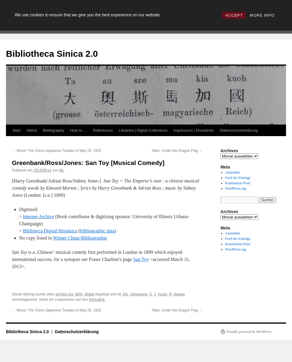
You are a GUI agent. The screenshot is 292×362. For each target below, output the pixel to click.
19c (125, 294)
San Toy (141, 259)
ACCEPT (234, 15)
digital (89, 294)
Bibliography (53, 130)
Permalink (97, 300)
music (162, 294)
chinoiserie (138, 294)
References (103, 130)
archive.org (64, 294)
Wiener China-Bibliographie (80, 237)
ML (61, 170)
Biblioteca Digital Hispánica (50, 230)
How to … (78, 130)
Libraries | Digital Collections (143, 130)
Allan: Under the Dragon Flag (177, 151)
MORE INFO (262, 15)
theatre (179, 294)
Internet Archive (38, 216)
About (32, 130)
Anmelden (232, 172)
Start (17, 130)
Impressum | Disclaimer (193, 130)
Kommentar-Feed (237, 183)
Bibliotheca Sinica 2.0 (52, 54)
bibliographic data (97, 230)
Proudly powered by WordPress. (249, 332)
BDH (79, 294)
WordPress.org (235, 188)
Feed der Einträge (238, 178)
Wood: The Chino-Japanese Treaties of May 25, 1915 (56, 151)
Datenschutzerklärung (238, 130)
